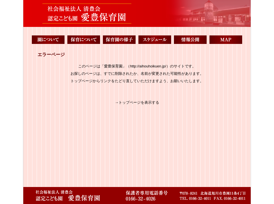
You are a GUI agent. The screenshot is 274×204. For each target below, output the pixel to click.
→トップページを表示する (137, 102)
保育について (83, 39)
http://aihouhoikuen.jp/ (148, 66)
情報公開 (190, 39)
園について (48, 39)
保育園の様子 (119, 39)
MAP (225, 39)
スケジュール (154, 39)
